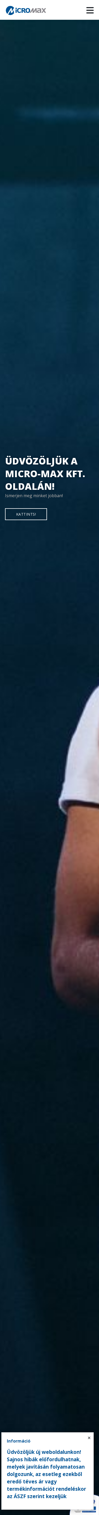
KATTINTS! (26, 514)
